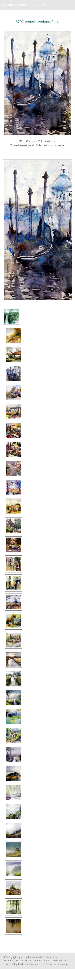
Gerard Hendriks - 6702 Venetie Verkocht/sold (28, 5)
